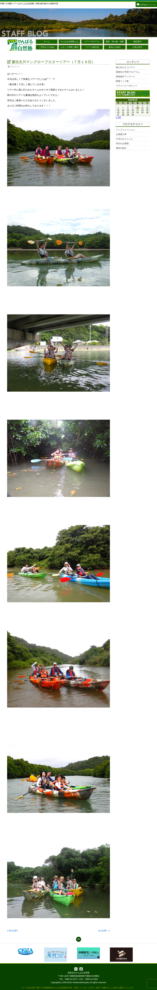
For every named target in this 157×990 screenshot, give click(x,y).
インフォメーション (125, 129)
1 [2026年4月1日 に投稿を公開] (127, 105)
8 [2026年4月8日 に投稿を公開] (127, 108)
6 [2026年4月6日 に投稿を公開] (118, 108)
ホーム (47, 41)
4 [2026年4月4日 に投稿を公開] (142, 105)
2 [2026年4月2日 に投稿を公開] (132, 105)
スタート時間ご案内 (69, 47)
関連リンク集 (122, 81)
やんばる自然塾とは (69, 41)
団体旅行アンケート (125, 76)
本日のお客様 (122, 143)
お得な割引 (137, 47)
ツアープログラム (92, 41)
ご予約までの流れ (47, 47)
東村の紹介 (121, 148)
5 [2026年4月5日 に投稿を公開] (147, 105)
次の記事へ (103, 930)
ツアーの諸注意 (92, 47)
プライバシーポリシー (126, 85)
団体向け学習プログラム (127, 72)
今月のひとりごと (124, 139)
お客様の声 (121, 134)
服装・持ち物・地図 (115, 41)
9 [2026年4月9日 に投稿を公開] (132, 108)
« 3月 (118, 117)
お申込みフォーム (146, 4)
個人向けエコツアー (125, 67)
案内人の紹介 (115, 47)
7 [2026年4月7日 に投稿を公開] (123, 108)
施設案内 (137, 41)
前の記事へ (14, 930)
